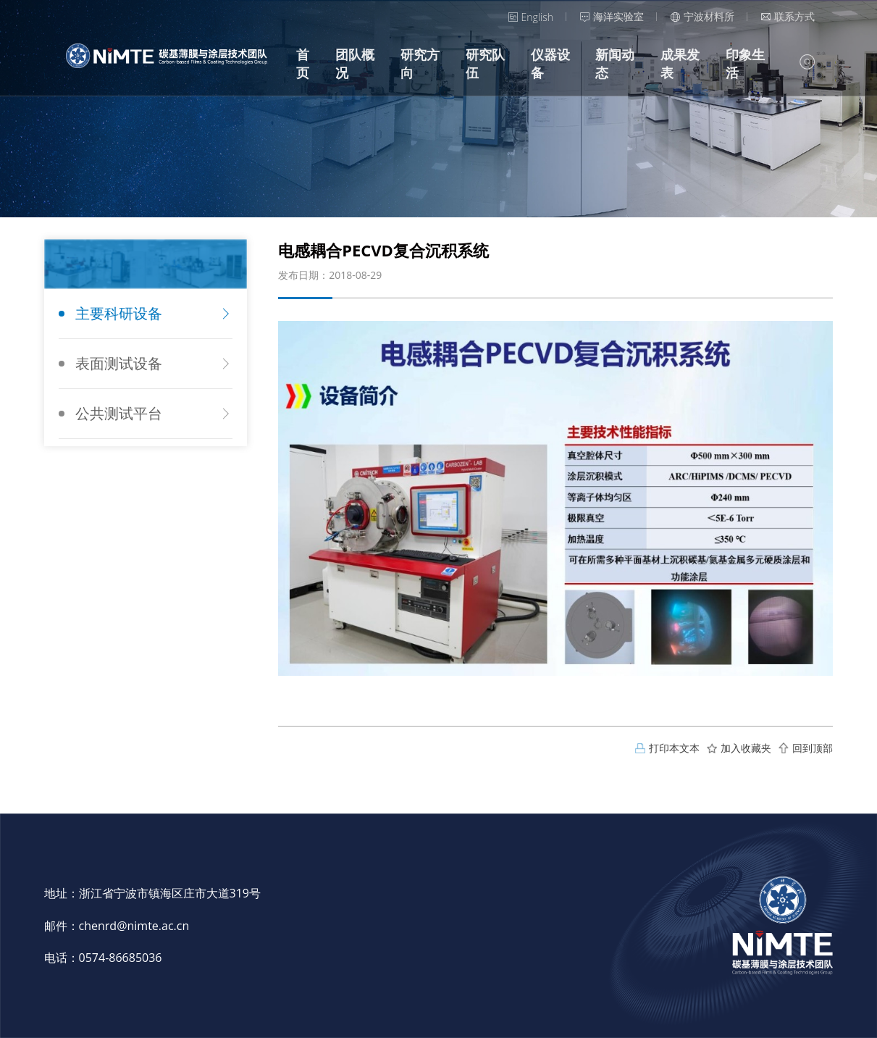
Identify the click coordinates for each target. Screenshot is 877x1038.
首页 (302, 63)
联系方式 (788, 16)
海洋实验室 (612, 16)
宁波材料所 (702, 16)
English (530, 17)
